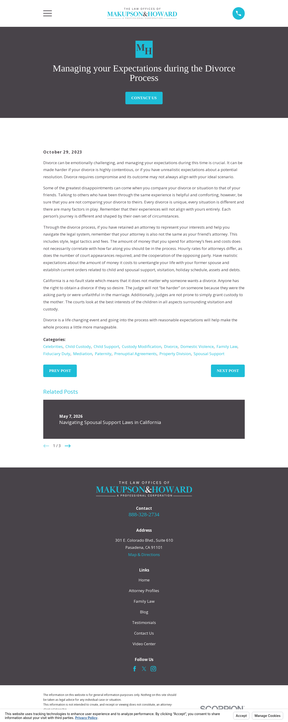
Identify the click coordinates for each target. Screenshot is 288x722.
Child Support (106, 346)
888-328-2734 (144, 514)
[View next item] (68, 446)
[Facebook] (134, 669)
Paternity (103, 353)
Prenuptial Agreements (135, 353)
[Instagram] (153, 669)
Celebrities (53, 346)
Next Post (228, 371)
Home (144, 580)
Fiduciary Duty (56, 353)
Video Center (144, 643)
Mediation (82, 353)
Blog (144, 611)
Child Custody (78, 346)
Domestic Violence (197, 346)
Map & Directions (144, 554)
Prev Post (60, 371)
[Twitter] (144, 669)
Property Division (175, 353)
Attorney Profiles (144, 590)
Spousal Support (209, 353)
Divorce (171, 346)
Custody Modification (141, 346)
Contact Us (144, 98)
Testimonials (144, 622)
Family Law (227, 346)
